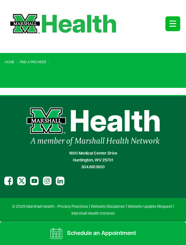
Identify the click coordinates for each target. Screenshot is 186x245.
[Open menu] (172, 23)
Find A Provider (33, 62)
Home (9, 62)
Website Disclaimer (108, 207)
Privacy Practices (73, 207)
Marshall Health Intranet (93, 214)
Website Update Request (150, 207)
